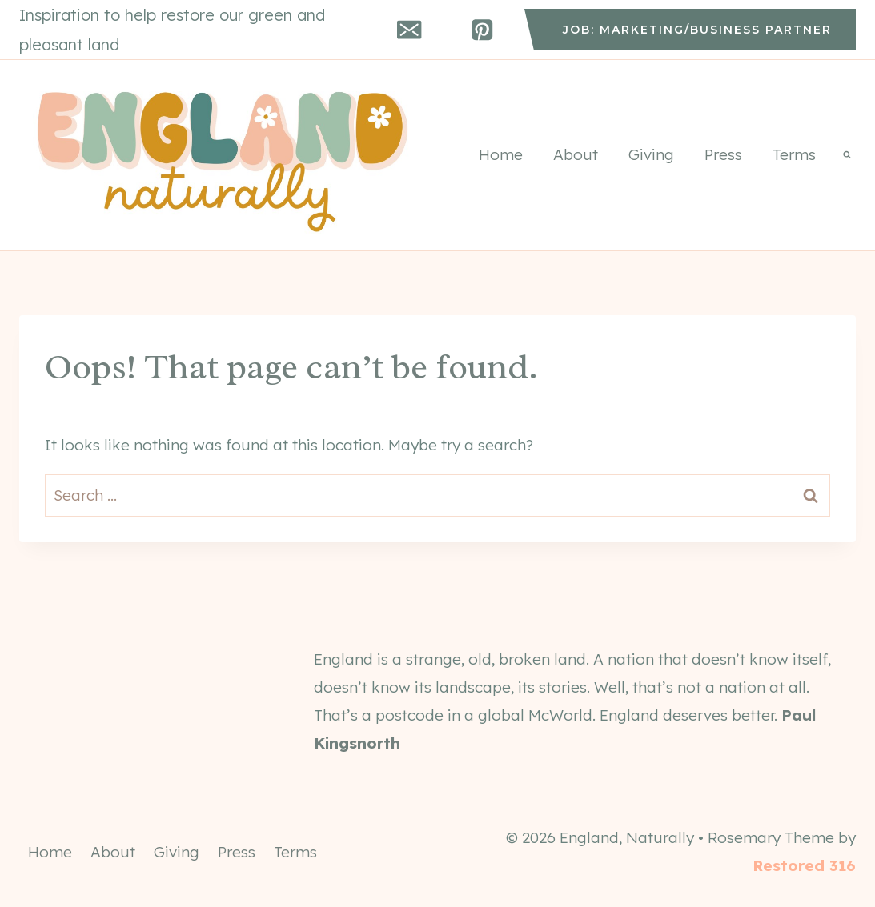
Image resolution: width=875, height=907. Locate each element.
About (575, 154)
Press (723, 154)
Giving (651, 154)
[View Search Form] (847, 155)
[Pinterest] (482, 30)
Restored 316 (804, 865)
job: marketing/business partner (697, 29)
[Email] (409, 30)
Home (501, 154)
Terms (794, 154)
